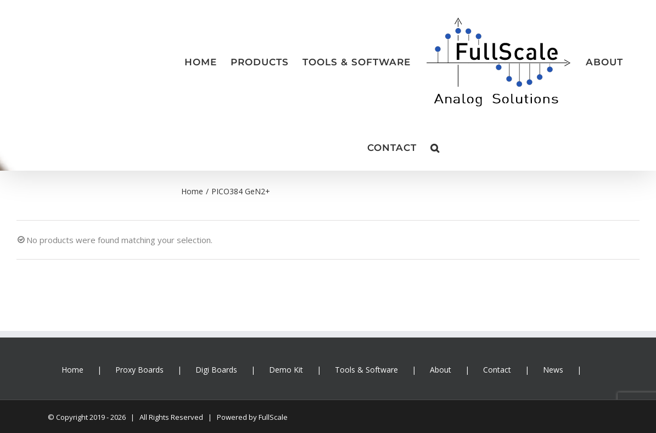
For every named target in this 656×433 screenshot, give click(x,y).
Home (72, 369)
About (440, 369)
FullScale (273, 417)
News (553, 369)
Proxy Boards (139, 369)
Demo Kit (286, 369)
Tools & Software (366, 369)
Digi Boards (216, 369)
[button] (435, 148)
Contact (497, 369)
